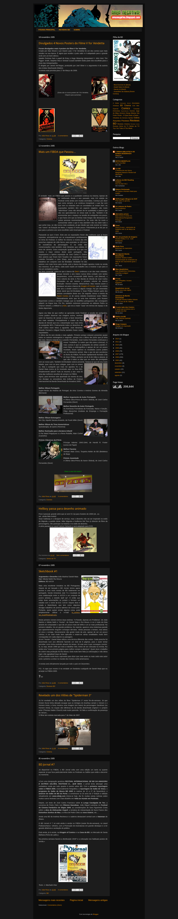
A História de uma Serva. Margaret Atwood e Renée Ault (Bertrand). (125, 172)
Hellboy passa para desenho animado (62, 508)
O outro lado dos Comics (124, 307)
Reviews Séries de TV (120, 126)
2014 (117, 339)
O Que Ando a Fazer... (131, 115)
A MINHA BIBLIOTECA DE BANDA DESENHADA (125, 152)
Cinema (49, 139)
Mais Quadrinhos (121, 269)
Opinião (130, 118)
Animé (129, 103)
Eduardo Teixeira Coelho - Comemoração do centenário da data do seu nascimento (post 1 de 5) (126, 260)
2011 (117, 342)
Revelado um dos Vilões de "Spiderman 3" (65, 695)
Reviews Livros (135, 124)
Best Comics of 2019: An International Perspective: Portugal (123, 218)
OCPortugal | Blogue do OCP (126, 199)
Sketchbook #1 (48, 571)
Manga (128, 113)
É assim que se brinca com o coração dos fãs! (125, 310)
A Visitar (116, 103)
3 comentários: (63, 496)
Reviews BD (50, 686)
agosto (117, 375)
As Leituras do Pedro (123, 206)
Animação (123, 103)
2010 (117, 345)
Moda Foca (119, 246)
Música (133, 113)
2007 (117, 354)
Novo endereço (120, 208)
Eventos (49, 500)
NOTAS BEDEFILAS (122, 161)
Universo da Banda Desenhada (122, 297)
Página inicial (76, 900)
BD (47, 893)
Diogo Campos (121, 324)
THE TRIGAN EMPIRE (123, 318)
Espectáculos (125, 111)
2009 (117, 348)
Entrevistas (116, 111)
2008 (117, 351)
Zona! (117, 225)
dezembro (118, 363)
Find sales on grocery (122, 201)
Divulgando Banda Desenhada (122, 255)
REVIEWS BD (64, 30)
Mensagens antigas (98, 900)
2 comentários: (63, 136)
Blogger (95, 914)
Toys (114, 128)
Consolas (136, 109)
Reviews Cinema (123, 124)
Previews (125, 121)
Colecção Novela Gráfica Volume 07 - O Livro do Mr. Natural (126, 300)
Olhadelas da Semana (120, 118)
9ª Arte (117, 279)
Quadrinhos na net (122, 288)
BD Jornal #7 (47, 764)
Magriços (118, 155)
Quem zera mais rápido (123, 290)
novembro (118, 366)
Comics (125, 108)
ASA (65, 306)
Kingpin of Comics (88, 286)
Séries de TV (51, 558)
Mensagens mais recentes (52, 900)
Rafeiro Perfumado (122, 189)
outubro (118, 369)
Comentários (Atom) (55, 905)
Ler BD (118, 168)
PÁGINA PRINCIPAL (46, 30)
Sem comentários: (63, 555)
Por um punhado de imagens (126, 237)
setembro (118, 372)
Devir (77, 271)
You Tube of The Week (124, 128)
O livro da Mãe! (120, 163)
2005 (117, 360)
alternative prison (122, 214)
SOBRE (77, 30)
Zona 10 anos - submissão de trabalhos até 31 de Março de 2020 (125, 229)
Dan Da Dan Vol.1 (121, 184)
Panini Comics (62, 296)
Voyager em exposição (123, 326)
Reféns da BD (120, 316)
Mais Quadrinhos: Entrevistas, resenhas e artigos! (125, 272)
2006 (117, 357)
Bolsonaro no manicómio (123, 248)
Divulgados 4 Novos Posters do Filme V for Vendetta (71, 43)
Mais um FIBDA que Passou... (57, 151)
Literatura (122, 113)
